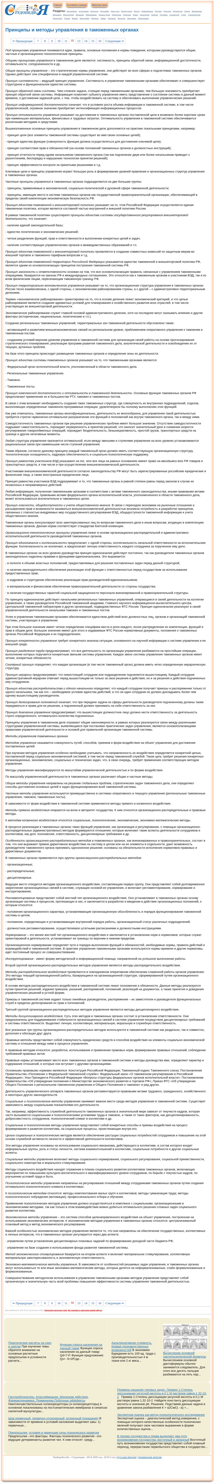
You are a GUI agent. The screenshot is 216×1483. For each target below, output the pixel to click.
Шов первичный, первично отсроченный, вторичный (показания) (53, 1418)
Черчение (112, 18)
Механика (80, 15)
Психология (144, 15)
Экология (121, 18)
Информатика (147, 11)
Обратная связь (99, 5)
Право (135, 15)
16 (99, 41)
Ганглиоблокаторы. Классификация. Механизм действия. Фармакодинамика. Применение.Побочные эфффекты (48, 1398)
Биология (94, 11)
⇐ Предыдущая (23, 41)
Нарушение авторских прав (55, 1310)
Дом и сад (115, 11)
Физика (75, 18)
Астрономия (84, 11)
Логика (187, 11)
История (158, 11)
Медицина (57, 15)
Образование (91, 15)
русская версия (126, 1457)
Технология (57, 18)
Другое (137, 11)
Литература (178, 11)
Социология (174, 15)
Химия (103, 18)
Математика (197, 11)
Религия (154, 15)
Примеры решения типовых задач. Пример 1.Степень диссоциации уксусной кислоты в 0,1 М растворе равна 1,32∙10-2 (162, 1393)
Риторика (164, 15)
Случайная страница (77, 5)
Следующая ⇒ (114, 41)
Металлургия (68, 15)
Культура (167, 11)
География (104, 11)
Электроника (143, 18)
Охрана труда (104, 15)
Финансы (95, 18)
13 (78, 41)
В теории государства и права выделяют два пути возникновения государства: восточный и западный (153, 1437)
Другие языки (126, 11)
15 (92, 41)
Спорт (183, 15)
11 (65, 41)
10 (58, 41)
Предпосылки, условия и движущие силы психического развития (53, 1432)
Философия (84, 18)
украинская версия (150, 1457)
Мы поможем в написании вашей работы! (85, 1310)
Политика (127, 15)
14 (85, 41)
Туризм (67, 18)
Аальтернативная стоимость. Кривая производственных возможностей (131, 1346)
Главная (58, 5)
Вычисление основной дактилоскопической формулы (184, 1354)
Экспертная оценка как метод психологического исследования (161, 1414)
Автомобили (72, 11)
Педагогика (116, 15)
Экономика (131, 18)
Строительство (194, 15)
